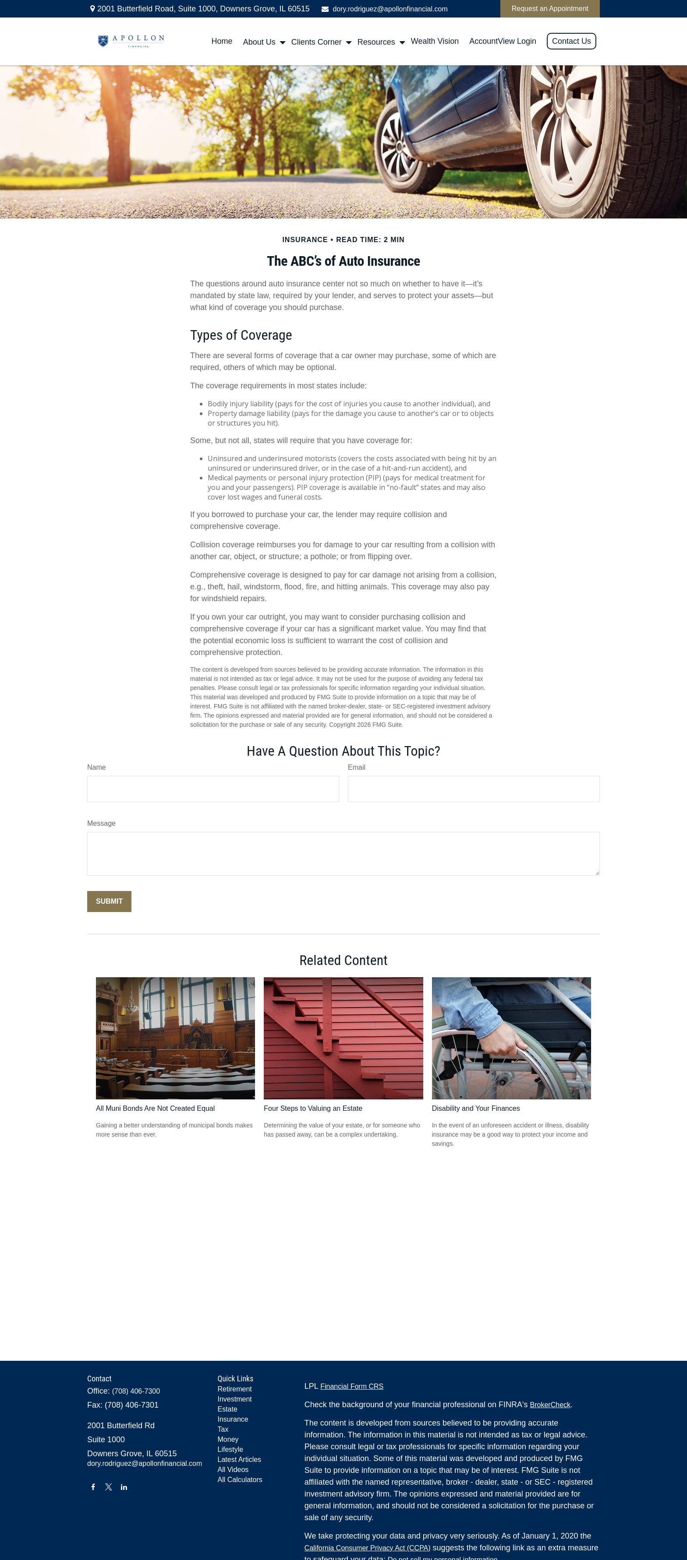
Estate (227, 1409)
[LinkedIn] (124, 1487)
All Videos (233, 1469)
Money (228, 1439)
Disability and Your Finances (476, 1108)
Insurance (233, 1419)
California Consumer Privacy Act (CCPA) (368, 1548)
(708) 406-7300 (136, 1391)
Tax (223, 1429)
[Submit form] (109, 901)
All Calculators (240, 1479)
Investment (235, 1399)
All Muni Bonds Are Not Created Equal (155, 1108)
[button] (222, 41)
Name (96, 767)
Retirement (235, 1389)
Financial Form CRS (351, 1386)
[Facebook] (93, 1487)
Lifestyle (231, 1449)
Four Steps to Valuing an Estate (313, 1108)
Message (101, 823)
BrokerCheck (550, 1405)
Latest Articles (240, 1459)
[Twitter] (108, 1487)
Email (356, 767)
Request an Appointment (550, 8)
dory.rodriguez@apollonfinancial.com (384, 9)
